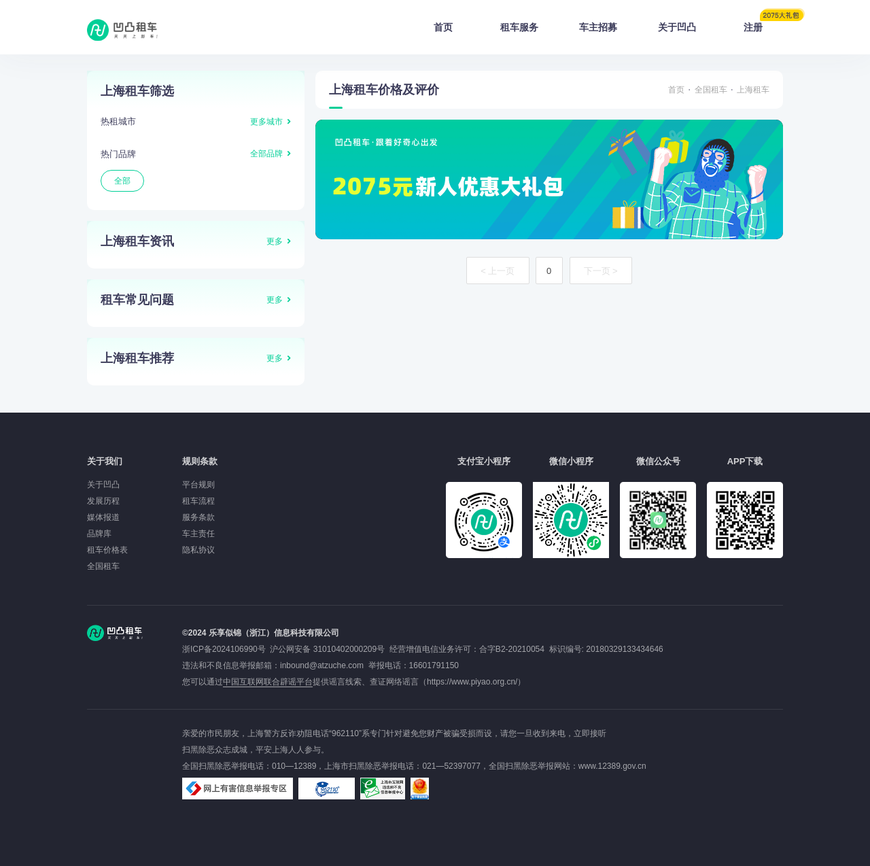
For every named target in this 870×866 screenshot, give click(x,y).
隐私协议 (198, 550)
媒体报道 (103, 517)
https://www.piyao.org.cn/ (472, 682)
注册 (763, 23)
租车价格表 (107, 550)
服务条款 (198, 517)
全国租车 (711, 89)
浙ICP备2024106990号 (226, 649)
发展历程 (103, 501)
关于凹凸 (677, 27)
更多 (274, 241)
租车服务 (519, 27)
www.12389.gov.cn (612, 766)
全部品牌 (266, 153)
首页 (443, 27)
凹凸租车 (123, 30)
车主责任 (198, 533)
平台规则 (198, 484)
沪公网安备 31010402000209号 (327, 649)
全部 (122, 181)
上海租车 (753, 89)
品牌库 (99, 533)
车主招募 (598, 27)
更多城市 (266, 121)
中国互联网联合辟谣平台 (268, 682)
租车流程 (198, 501)
